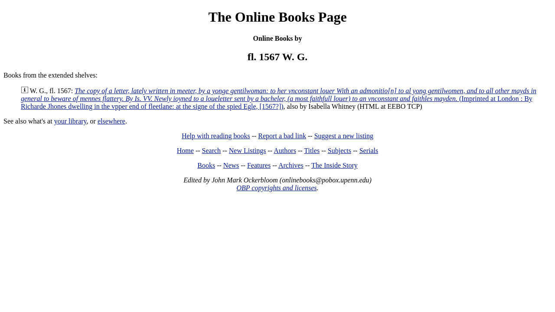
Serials (369, 150)
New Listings (247, 150)
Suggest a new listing (343, 136)
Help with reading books (216, 136)
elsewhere (111, 121)
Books (206, 165)
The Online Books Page (277, 17)
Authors (285, 150)
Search (211, 150)
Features (259, 165)
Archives (291, 165)
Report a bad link (282, 136)
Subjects (339, 150)
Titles (312, 150)
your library (70, 121)
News (231, 165)
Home (185, 150)
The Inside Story (334, 165)
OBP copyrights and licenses (276, 188)
